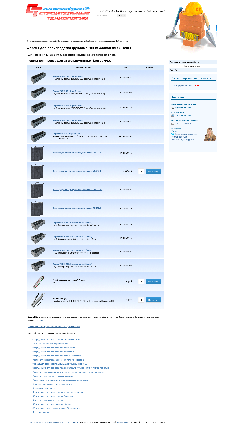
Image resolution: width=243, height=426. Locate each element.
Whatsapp (186, 140)
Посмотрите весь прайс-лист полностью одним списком (54, 326)
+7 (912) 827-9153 (179, 137)
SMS (192, 140)
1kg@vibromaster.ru (183, 123)
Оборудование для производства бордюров (52, 396)
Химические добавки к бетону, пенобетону (52, 384)
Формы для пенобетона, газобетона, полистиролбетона (58, 360)
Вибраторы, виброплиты (43, 388)
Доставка (66, 28)
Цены (53, 28)
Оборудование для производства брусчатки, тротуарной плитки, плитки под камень (71, 368)
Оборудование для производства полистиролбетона (56, 356)
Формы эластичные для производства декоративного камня (60, 380)
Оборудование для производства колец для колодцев (57, 392)
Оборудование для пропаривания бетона (51, 404)
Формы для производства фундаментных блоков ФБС (59, 364)
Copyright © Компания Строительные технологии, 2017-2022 (54, 422)
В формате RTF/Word (187, 85)
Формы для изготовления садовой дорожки (52, 376)
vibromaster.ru (123, 422)
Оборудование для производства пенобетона (53, 348)
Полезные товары (40, 412)
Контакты (105, 28)
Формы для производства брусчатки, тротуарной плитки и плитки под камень (68, 372)
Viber (173, 140)
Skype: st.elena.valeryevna (186, 134)
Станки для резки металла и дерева (49, 400)
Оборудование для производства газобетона (53, 352)
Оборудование (38, 28)
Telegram (179, 140)
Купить (79, 28)
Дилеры (92, 28)
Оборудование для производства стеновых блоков (56, 340)
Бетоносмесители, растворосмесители (50, 344)
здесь (40, 320)
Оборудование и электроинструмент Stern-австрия (56, 408)
